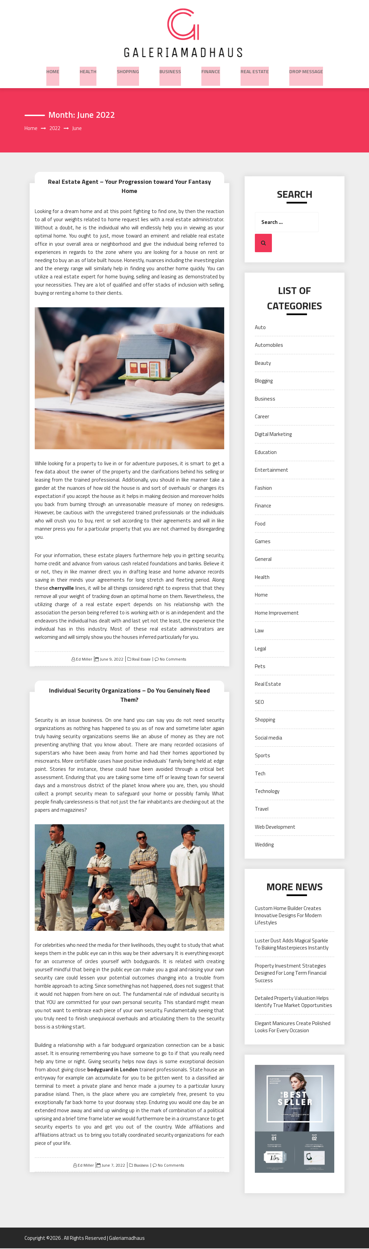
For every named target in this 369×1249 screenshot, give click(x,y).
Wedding (264, 845)
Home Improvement (277, 613)
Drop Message (306, 69)
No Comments (173, 654)
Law (259, 631)
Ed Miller (84, 654)
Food (260, 524)
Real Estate (255, 69)
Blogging (264, 381)
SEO (259, 703)
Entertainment (271, 470)
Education (266, 453)
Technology (267, 792)
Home (52, 69)
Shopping (128, 69)
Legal (260, 649)
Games (263, 542)
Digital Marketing (273, 435)
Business (170, 69)
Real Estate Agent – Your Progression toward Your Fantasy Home (129, 181)
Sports (262, 756)
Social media (268, 738)
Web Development (275, 827)
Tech (260, 774)
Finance (210, 69)
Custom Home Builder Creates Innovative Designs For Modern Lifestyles (288, 916)
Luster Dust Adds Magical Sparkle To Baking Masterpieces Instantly (291, 944)
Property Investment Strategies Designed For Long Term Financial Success (290, 973)
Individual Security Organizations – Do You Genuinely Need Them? (129, 685)
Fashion (263, 488)
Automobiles (269, 346)
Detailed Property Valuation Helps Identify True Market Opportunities (293, 1002)
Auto (260, 328)
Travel (261, 809)
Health (88, 69)
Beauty (263, 364)
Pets (260, 667)
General (263, 560)
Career (262, 417)
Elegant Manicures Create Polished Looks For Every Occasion (292, 1027)
